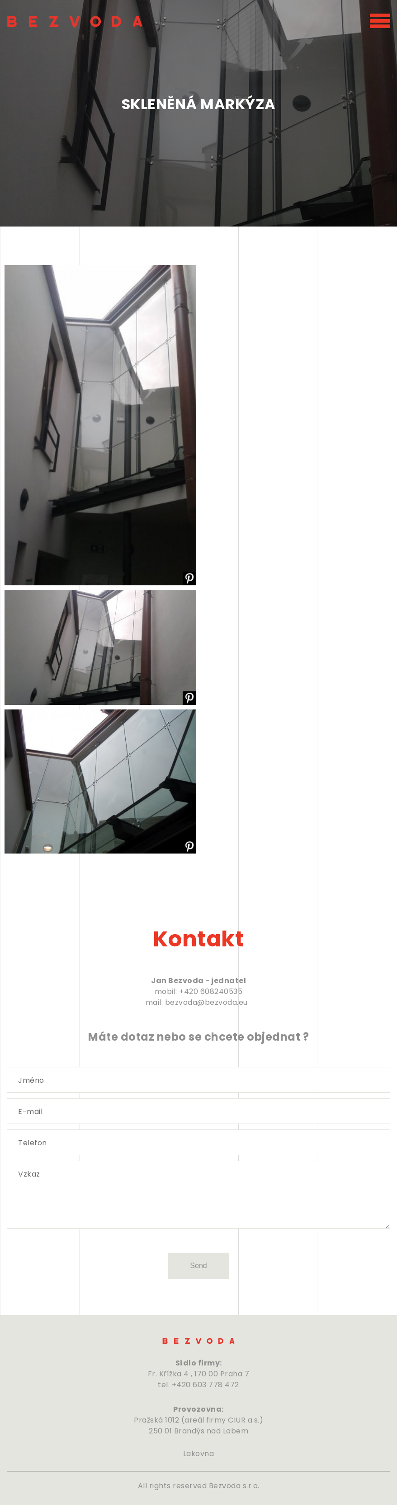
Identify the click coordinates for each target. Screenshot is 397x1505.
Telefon (32, 1143)
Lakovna (198, 1453)
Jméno (31, 1080)
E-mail (30, 1111)
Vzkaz (29, 1174)
